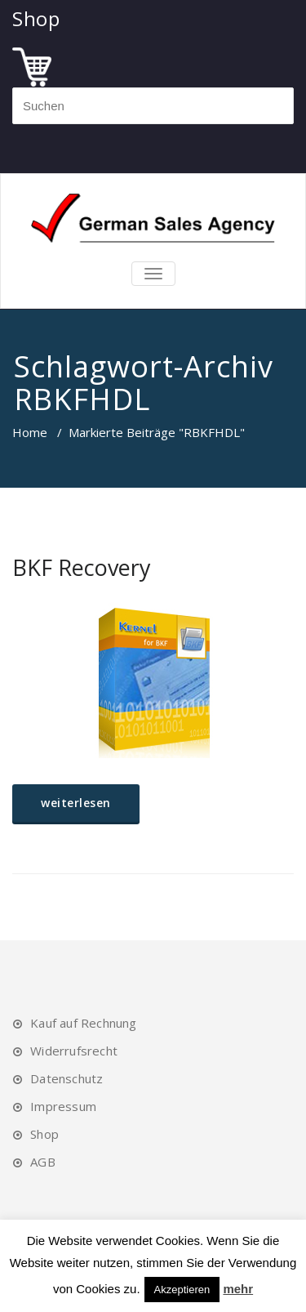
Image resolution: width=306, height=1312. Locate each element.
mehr (238, 1289)
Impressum (63, 1106)
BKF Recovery (81, 567)
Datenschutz (66, 1078)
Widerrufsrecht (74, 1050)
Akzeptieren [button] (182, 1289)
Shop (44, 1134)
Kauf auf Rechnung (83, 1023)
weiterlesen (76, 802)
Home (29, 432)
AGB (42, 1162)
